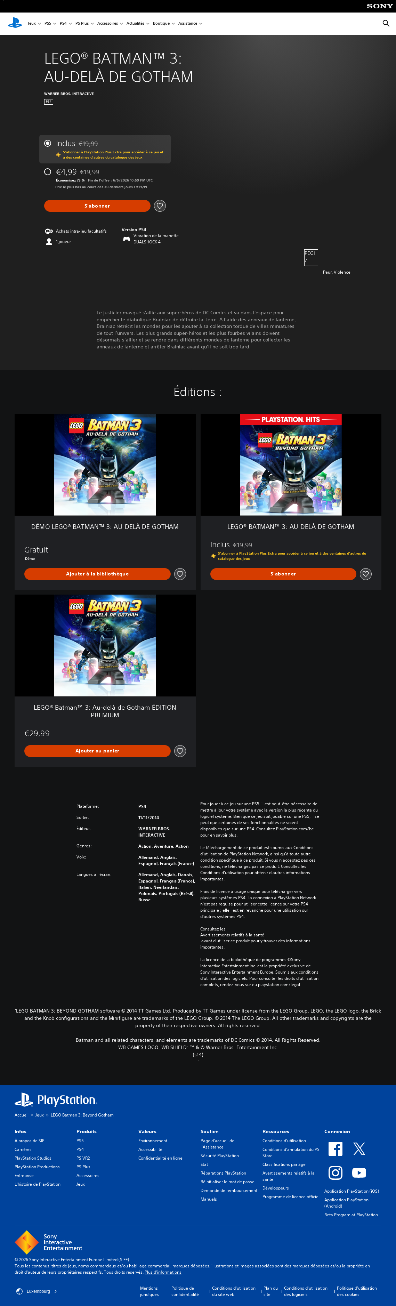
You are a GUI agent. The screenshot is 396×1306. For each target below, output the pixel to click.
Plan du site (271, 1291)
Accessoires (107, 23)
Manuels (209, 1199)
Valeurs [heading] (147, 1131)
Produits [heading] (86, 1131)
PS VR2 (83, 1158)
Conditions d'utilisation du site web (234, 1291)
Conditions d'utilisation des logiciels (306, 1291)
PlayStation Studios (33, 1158)
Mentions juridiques (149, 1291)
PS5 (48, 23)
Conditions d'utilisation (284, 1141)
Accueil (22, 1115)
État (204, 1164)
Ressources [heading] (275, 1131)
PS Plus (82, 23)
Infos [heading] (20, 1131)
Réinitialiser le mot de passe (227, 1182)
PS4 (63, 23)
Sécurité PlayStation (220, 1156)
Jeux (32, 23)
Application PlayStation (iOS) (351, 1191)
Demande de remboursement (229, 1190)
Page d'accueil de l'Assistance (217, 1144)
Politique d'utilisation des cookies (357, 1291)
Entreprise (24, 1175)
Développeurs (275, 1188)
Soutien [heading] (210, 1131)
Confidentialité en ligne (160, 1158)
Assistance (187, 23)
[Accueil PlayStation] (15, 23)
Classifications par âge (284, 1164)
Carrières (23, 1149)
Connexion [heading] (337, 1131)
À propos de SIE (29, 1141)
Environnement (152, 1141)
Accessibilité (150, 1149)
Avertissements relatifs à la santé (232, 935)
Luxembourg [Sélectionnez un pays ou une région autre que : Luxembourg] (37, 1291)
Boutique (161, 23)
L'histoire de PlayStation (37, 1184)
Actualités (135, 23)
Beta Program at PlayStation (351, 1215)
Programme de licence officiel (291, 1197)
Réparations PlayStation (223, 1173)
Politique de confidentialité (185, 1291)
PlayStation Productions (37, 1167)
